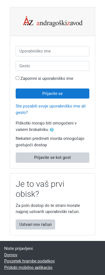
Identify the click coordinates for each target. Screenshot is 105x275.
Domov (10, 254)
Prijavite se (52, 93)
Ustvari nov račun (35, 224)
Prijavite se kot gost (52, 157)
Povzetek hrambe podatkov (29, 261)
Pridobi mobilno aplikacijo (28, 267)
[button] (53, 129)
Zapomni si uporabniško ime (46, 78)
